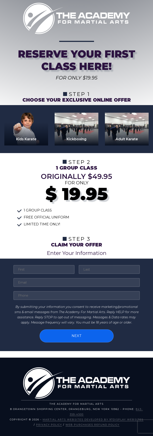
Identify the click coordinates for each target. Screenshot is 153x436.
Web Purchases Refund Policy (92, 424)
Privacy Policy (49, 424)
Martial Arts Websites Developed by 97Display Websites (93, 419)
